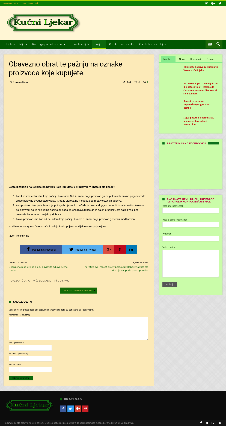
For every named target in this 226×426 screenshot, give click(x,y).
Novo (182, 59)
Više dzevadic (42, 280)
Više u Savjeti (63, 280)
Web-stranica (15, 364)
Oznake (210, 59)
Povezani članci (20, 280)
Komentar (19, 314)
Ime (16, 342)
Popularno (168, 59)
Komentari (195, 59)
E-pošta (18, 353)
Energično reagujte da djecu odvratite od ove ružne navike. (41, 266)
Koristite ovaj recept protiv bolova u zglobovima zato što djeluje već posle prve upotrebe (116, 266)
